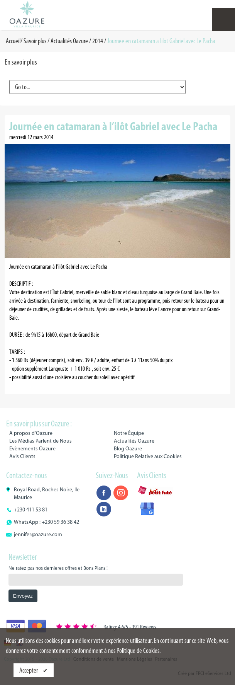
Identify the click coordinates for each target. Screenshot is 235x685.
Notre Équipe (129, 433)
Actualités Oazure (69, 41)
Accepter (29, 670)
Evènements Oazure (32, 448)
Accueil (13, 41)
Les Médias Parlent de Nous (40, 441)
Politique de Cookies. (139, 650)
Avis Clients (22, 456)
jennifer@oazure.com (38, 534)
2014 (97, 41)
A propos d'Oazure (30, 433)
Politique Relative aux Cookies (148, 456)
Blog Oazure (128, 448)
